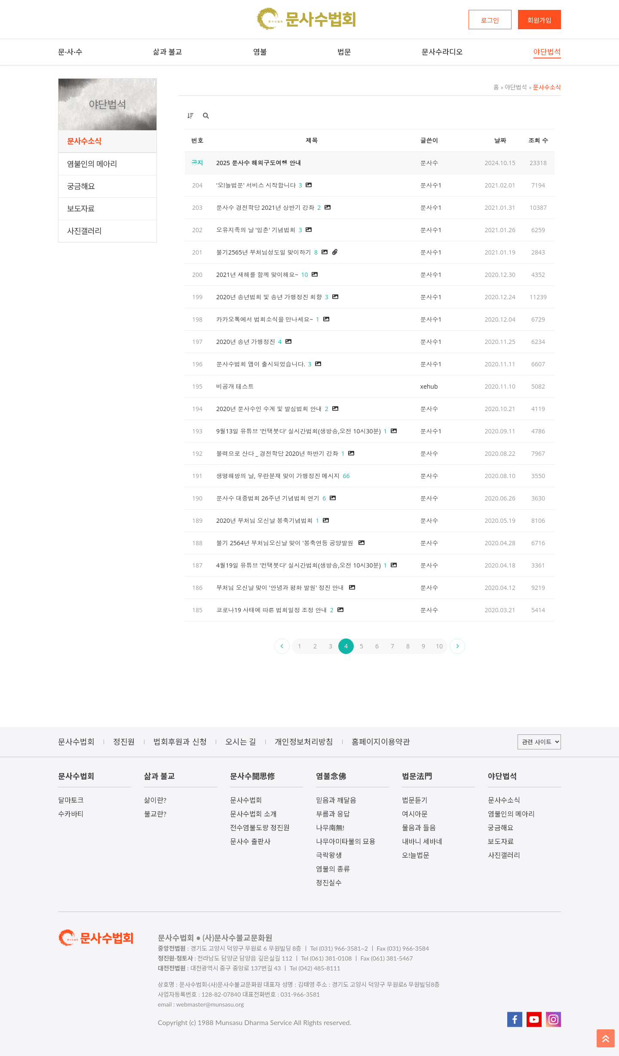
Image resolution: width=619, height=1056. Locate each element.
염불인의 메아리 (92, 164)
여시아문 (415, 814)
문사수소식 (84, 141)
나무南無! (330, 827)
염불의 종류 (333, 869)
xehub (429, 386)
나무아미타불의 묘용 (346, 841)
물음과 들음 (419, 827)
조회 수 (538, 140)
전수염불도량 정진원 (260, 827)
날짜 (500, 140)
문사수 (429, 163)
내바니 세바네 (422, 841)
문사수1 (431, 185)
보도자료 (81, 208)
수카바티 (71, 814)
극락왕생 (329, 855)
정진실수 (329, 882)
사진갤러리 (84, 231)
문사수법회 (246, 800)
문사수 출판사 (250, 841)
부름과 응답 (333, 814)
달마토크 (71, 800)
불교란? (155, 814)
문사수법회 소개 (253, 814)
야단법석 (514, 87)
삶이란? (155, 800)
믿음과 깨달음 (336, 800)
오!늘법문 (415, 855)
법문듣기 (415, 800)
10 (439, 646)
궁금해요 (81, 186)
